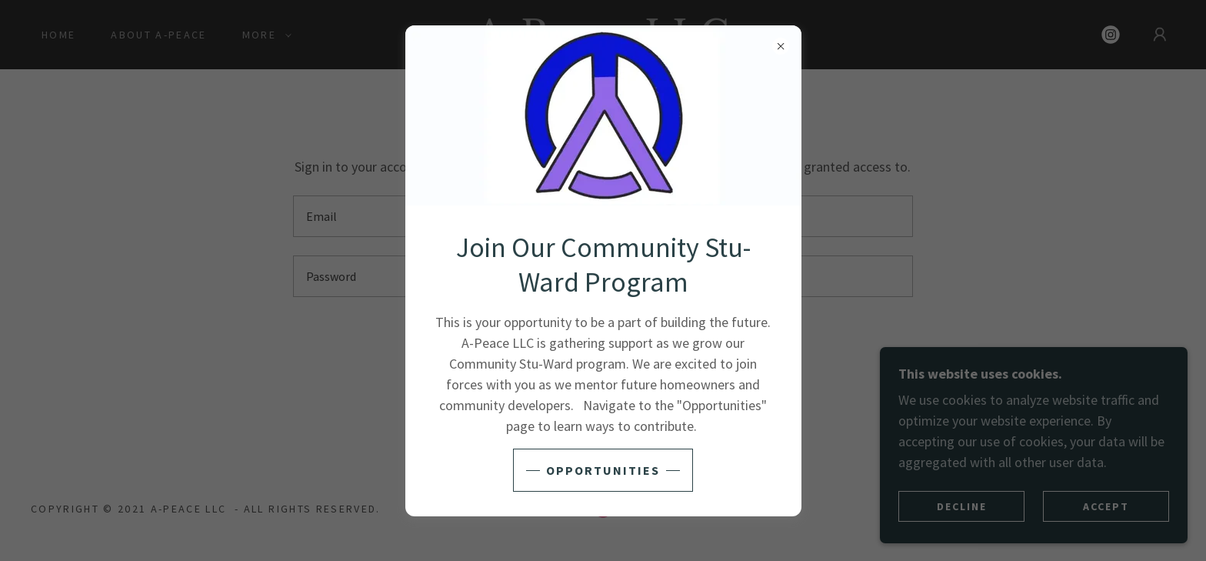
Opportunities (603, 470)
